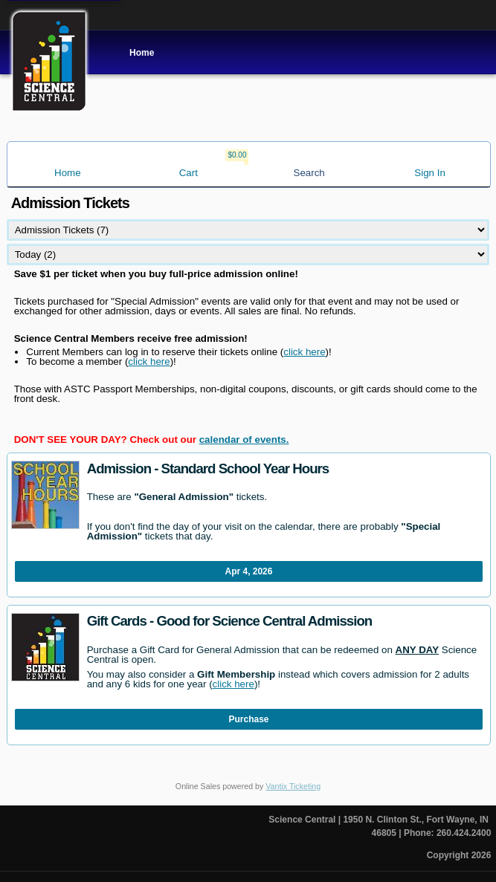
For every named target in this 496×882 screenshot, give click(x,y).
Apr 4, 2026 (249, 571)
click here (304, 351)
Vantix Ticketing (293, 786)
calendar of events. (244, 439)
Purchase (249, 719)
